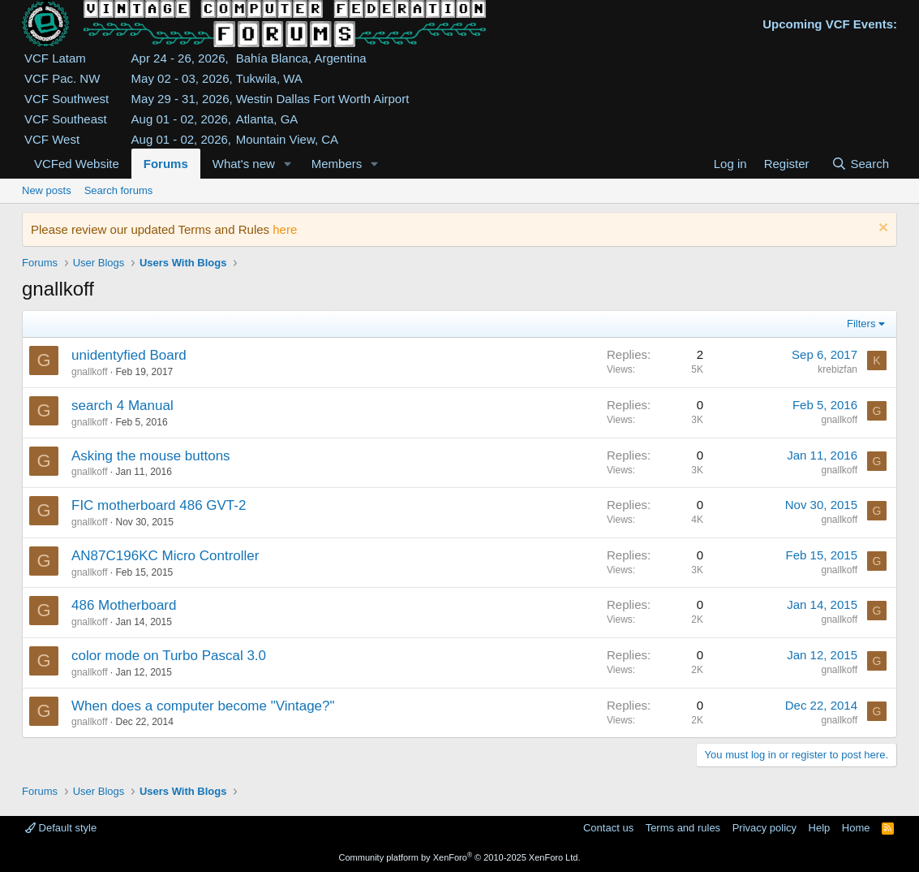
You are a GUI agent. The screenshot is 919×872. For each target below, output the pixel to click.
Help (820, 828)
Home (856, 828)
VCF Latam (55, 58)
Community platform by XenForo (460, 857)
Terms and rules (683, 828)
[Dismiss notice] (881, 229)
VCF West (51, 139)
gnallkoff (89, 372)
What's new (244, 164)
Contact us (608, 828)
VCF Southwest (66, 99)
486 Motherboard (123, 605)
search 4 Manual (122, 405)
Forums (166, 164)
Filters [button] (861, 323)
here (285, 229)
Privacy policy (764, 828)
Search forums (118, 190)
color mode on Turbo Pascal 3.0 (168, 655)
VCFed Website (76, 164)
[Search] (860, 164)
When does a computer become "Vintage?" (203, 706)
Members (337, 164)
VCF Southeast (65, 119)
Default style (61, 828)
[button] (288, 164)
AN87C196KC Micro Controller (165, 555)
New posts (46, 190)
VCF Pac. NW (62, 78)
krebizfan (837, 369)
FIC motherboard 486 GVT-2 (158, 505)
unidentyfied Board (129, 355)
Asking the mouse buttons (150, 456)
